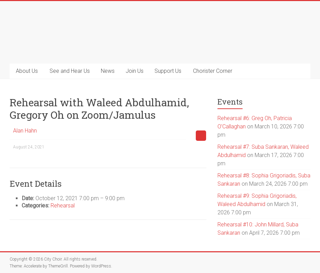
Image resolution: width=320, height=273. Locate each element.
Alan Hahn (25, 130)
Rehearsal (63, 205)
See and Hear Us (70, 71)
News (108, 71)
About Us (27, 71)
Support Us (167, 71)
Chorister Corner (212, 71)
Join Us (134, 71)
